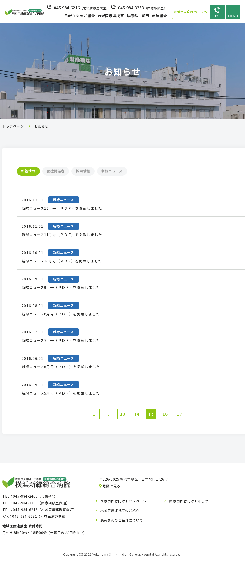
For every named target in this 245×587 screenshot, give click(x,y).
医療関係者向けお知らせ (188, 529)
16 (168, 441)
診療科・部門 (138, 15)
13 (121, 441)
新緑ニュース (131, 171)
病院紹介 (159, 15)
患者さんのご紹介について (121, 548)
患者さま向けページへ (190, 11)
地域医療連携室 (111, 15)
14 (137, 441)
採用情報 (97, 171)
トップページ (13, 126)
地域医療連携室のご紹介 (120, 538)
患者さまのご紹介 (79, 15)
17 (184, 441)
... (105, 441)
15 (152, 441)
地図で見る (111, 514)
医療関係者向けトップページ (123, 529)
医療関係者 (64, 171)
